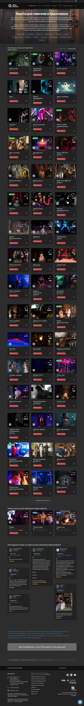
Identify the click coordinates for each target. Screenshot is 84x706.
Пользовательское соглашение (38, 678)
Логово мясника (15, 265)
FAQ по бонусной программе (37, 685)
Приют (11, 527)
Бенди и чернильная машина (37, 292)
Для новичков (44, 37)
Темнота (12, 124)
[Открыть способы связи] (80, 702)
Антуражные (28, 37)
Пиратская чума (15, 401)
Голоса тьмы (61, 401)
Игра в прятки (62, 487)
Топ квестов (58, 34)
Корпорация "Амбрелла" (37, 69)
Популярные (30, 34)
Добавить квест (34, 691)
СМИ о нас (33, 687)
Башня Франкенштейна (15, 237)
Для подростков (53, 37)
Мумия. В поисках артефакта (39, 460)
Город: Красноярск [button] (68, 5)
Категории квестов (35, 689)
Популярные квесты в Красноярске (17, 633)
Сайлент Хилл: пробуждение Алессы (14, 431)
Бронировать (13, 73)
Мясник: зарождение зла (62, 209)
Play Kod (12, 349)
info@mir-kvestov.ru (14, 690)
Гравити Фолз (38, 209)
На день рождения (48, 34)
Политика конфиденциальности (38, 681)
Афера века (61, 459)
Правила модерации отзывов (38, 676)
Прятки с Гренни (39, 429)
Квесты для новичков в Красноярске (17, 635)
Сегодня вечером (20, 34)
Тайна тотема (38, 527)
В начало (62, 668)
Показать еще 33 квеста (43, 500)
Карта (60, 5)
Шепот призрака (62, 96)
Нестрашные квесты (18, 37)
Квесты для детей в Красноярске (54, 633)
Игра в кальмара (39, 124)
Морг (11, 96)
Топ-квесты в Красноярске (14, 637)
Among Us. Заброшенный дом (15, 460)
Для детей (36, 37)
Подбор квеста (32, 5)
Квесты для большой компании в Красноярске (37, 631)
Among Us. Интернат (60, 292)
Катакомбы (37, 349)
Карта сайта (34, 693)
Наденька (36, 237)
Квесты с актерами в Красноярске (35, 633)
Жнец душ (36, 265)
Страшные (66, 34)
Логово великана (15, 181)
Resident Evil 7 (38, 375)
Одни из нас (13, 68)
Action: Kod (60, 375)
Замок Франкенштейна (62, 321)
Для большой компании (65, 37)
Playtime (12, 209)
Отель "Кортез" (62, 68)
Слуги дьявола (14, 321)
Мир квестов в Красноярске (15, 668)
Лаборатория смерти (61, 237)
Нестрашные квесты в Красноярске (32, 637)
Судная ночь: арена (40, 321)
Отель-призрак (14, 291)
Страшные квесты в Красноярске (16, 631)
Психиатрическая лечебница (39, 402)
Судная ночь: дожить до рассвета (16, 488)
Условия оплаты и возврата (37, 683)
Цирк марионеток (63, 429)
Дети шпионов (14, 153)
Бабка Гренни (38, 181)
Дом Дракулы (38, 153)
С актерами (41, 40)
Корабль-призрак (15, 375)
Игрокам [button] (54, 5)
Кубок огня (61, 527)
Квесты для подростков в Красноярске (37, 635)
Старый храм (61, 265)
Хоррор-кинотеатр (63, 349)
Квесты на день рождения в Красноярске (59, 635)
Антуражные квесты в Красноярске (60, 631)
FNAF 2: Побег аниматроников (62, 125)
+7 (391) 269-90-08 (69, 1)
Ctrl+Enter (47, 674)
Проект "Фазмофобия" (38, 97)
